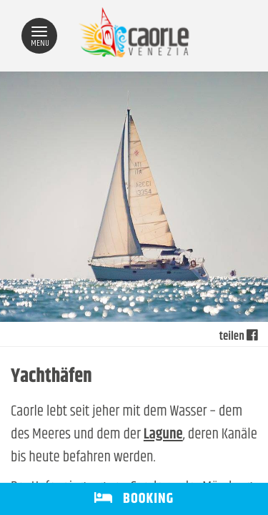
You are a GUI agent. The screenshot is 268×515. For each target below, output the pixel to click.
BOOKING (134, 499)
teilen (238, 337)
